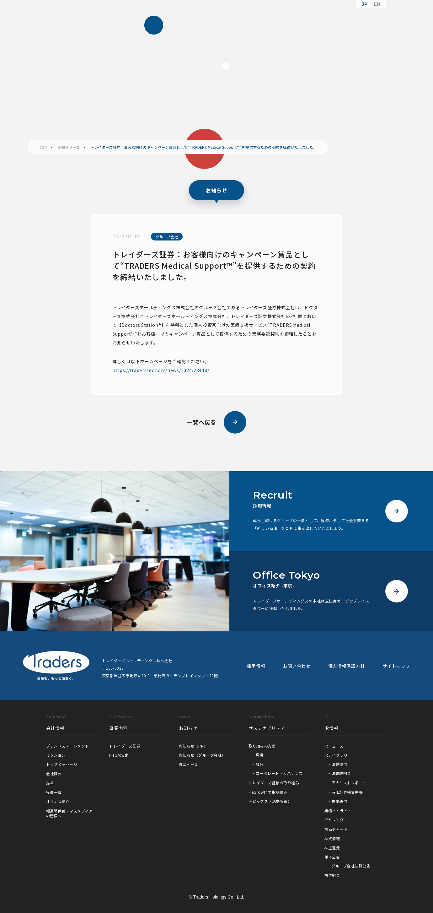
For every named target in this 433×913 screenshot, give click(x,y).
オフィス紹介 (58, 801)
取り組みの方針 (262, 745)
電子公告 (332, 857)
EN (377, 4)
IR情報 (331, 728)
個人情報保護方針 (346, 666)
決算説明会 (341, 773)
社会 (260, 764)
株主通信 (339, 801)
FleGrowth (118, 755)
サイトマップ (396, 666)
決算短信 (339, 764)
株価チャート (336, 829)
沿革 (50, 783)
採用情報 (256, 666)
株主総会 (332, 875)
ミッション (56, 755)
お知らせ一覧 (68, 147)
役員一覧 (54, 792)
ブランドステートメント (67, 745)
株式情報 (332, 838)
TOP (43, 147)
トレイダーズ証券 (124, 745)
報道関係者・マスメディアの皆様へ (69, 813)
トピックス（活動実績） (270, 801)
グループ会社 (167, 236)
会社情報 (55, 728)
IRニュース (188, 764)
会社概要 (54, 773)
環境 (260, 754)
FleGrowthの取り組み (268, 792)
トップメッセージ (62, 764)
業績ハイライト (338, 810)
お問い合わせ (296, 666)
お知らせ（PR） (193, 745)
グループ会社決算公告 (351, 865)
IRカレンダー (336, 819)
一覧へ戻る (217, 422)
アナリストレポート (349, 782)
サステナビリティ (267, 728)
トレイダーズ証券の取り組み (274, 782)
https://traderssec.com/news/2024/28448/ (160, 370)
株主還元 (332, 847)
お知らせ (188, 728)
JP (364, 4)
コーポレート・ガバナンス (279, 773)
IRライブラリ (336, 755)
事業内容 (118, 728)
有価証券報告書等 (347, 792)
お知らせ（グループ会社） (202, 755)
